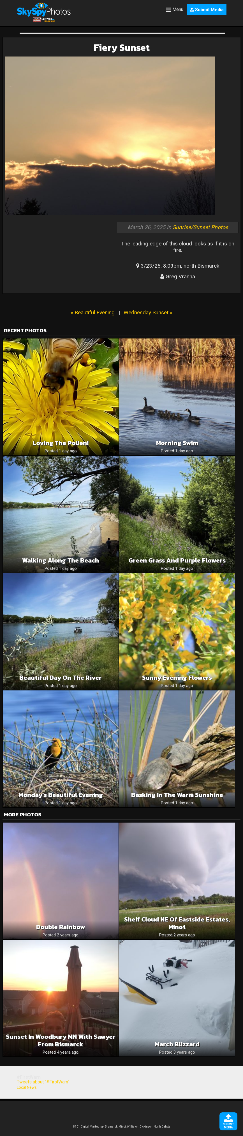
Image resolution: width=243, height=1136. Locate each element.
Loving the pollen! (61, 443)
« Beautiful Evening (93, 312)
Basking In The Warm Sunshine (177, 795)
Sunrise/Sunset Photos (200, 227)
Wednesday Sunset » (148, 312)
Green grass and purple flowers (177, 560)
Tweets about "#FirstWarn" (43, 1082)
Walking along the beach (60, 560)
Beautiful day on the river (60, 677)
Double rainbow (60, 927)
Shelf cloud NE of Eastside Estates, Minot (177, 923)
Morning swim (177, 443)
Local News (27, 1087)
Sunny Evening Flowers (177, 677)
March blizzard (177, 1044)
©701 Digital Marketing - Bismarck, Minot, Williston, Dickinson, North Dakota (121, 1126)
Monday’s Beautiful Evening (60, 795)
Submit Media (207, 9)
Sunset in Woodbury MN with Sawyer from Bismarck (60, 1040)
